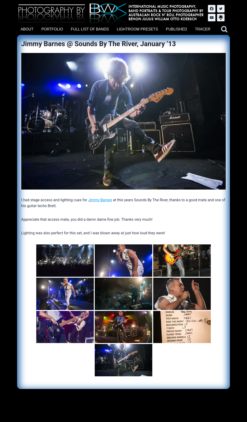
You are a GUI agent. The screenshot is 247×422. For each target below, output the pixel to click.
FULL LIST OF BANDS (90, 29)
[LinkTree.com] (221, 17)
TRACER (202, 29)
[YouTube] (211, 17)
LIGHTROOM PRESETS (137, 29)
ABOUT (27, 29)
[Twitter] (221, 8)
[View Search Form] (224, 29)
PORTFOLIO (52, 29)
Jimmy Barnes (100, 200)
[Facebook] (211, 8)
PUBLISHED (176, 29)
